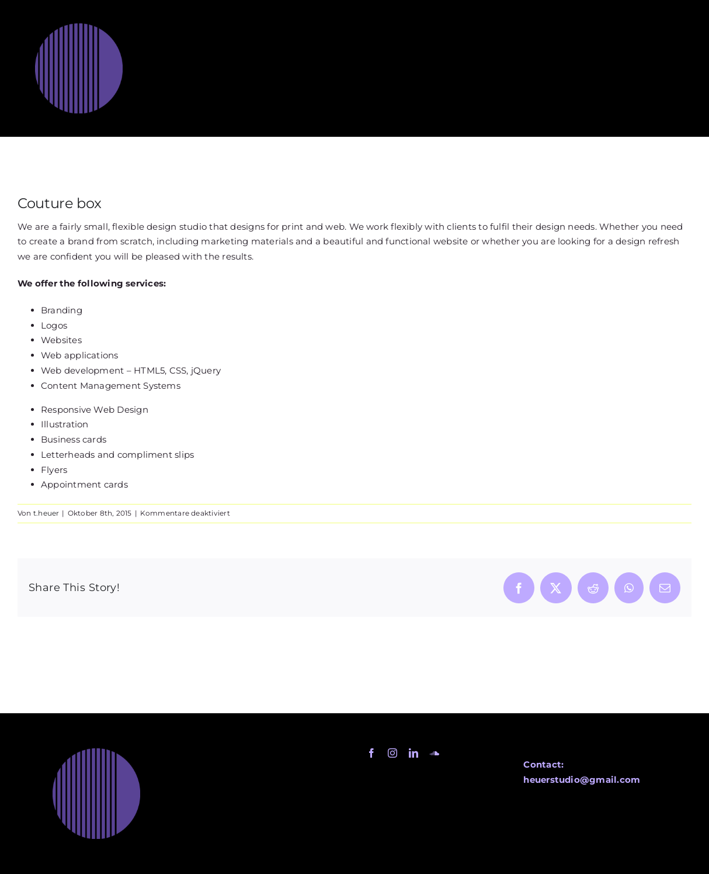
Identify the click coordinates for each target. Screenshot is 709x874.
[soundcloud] (434, 753)
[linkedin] (413, 753)
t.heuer (46, 513)
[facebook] (371, 753)
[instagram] (392, 753)
